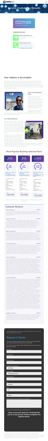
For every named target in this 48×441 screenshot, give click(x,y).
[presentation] (24, 425)
